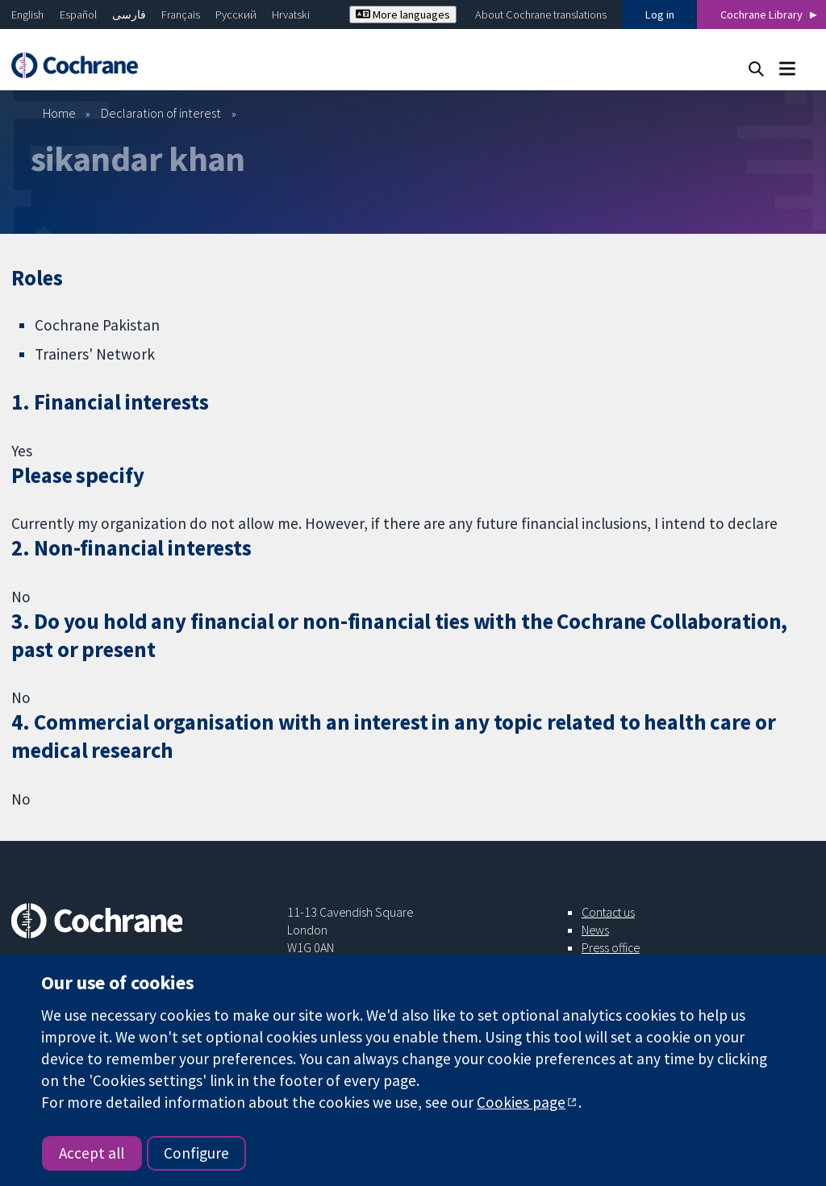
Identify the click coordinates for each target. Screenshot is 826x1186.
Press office (611, 947)
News (595, 930)
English (27, 14)
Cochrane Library (761, 14)
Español (78, 14)
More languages (403, 14)
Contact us (608, 912)
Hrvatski (291, 14)
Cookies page (521, 1102)
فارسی (129, 14)
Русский (236, 14)
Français (180, 14)
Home (59, 113)
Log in (659, 14)
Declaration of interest (161, 113)
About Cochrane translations (541, 14)
